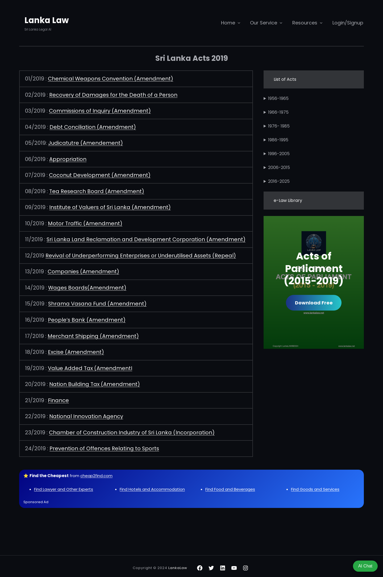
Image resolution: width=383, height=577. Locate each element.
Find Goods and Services (315, 486)
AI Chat (365, 566)
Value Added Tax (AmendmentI (90, 365)
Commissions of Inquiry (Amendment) (100, 110)
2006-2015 (279, 167)
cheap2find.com (96, 472)
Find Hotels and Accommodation (152, 486)
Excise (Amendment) (76, 349)
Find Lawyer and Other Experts (63, 486)
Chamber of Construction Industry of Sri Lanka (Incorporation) (132, 429)
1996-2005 (279, 154)
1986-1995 (278, 140)
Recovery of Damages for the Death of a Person (113, 94)
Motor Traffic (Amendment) (85, 222)
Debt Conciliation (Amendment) (92, 126)
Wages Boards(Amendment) (87, 286)
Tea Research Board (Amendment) (96, 190)
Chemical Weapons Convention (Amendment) (111, 78)
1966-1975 (278, 112)
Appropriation (67, 158)
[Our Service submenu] (281, 22)
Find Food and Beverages (230, 486)
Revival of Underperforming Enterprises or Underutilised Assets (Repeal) (141, 254)
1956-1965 (278, 98)
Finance (58, 397)
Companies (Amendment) (84, 270)
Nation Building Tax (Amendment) (94, 381)
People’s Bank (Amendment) (87, 317)
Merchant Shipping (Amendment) (93, 333)
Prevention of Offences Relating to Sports (104, 445)
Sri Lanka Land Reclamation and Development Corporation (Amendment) (146, 238)
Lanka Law (47, 20)
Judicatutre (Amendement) (85, 142)
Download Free (314, 302)
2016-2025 (279, 181)
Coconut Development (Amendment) (100, 174)
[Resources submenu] (321, 22)
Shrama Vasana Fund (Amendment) (98, 302)
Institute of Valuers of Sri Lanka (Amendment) (110, 206)
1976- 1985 (279, 126)
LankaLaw (177, 564)
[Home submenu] (239, 22)
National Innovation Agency (86, 413)
